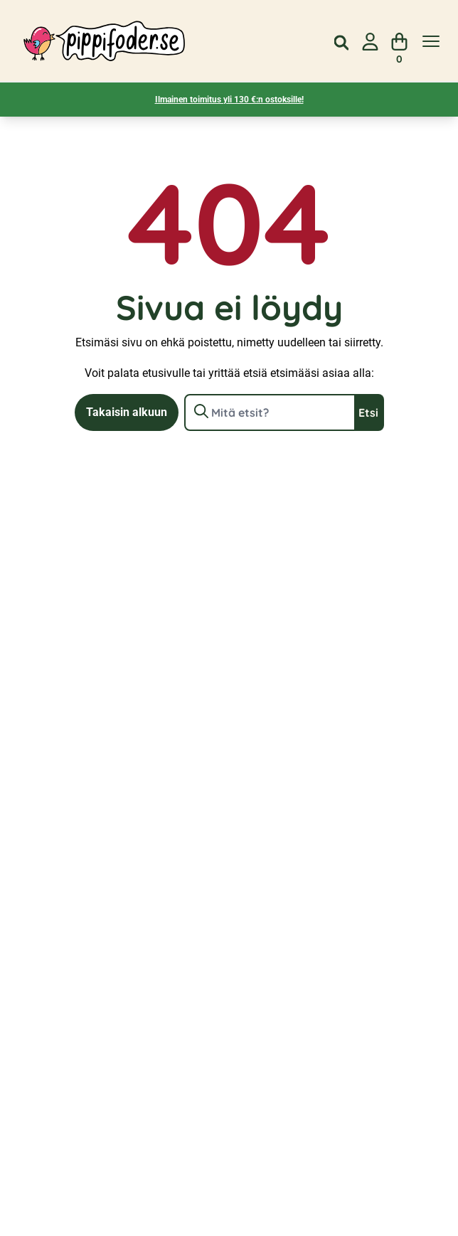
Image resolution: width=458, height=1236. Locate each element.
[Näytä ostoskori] (399, 41)
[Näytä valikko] (431, 42)
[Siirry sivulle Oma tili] (370, 41)
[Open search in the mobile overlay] (341, 41)
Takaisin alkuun (126, 412)
